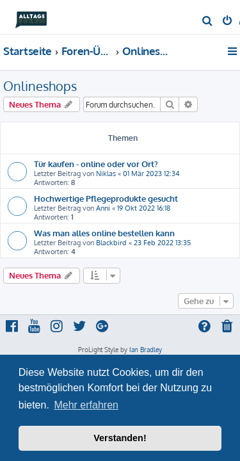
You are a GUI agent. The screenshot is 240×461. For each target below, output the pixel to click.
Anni (103, 208)
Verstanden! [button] (119, 438)
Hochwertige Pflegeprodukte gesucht (106, 198)
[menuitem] (207, 21)
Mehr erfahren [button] (86, 405)
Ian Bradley (145, 349)
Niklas (106, 173)
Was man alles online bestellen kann (104, 232)
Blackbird (111, 242)
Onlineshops (40, 85)
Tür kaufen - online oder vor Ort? (96, 163)
